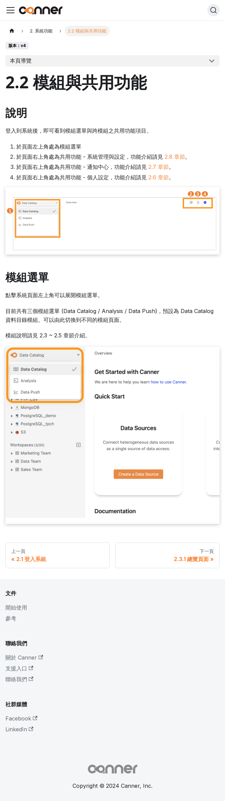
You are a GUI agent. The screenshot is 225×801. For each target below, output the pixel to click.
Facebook (21, 718)
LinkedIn (19, 729)
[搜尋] (213, 10)
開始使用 (16, 607)
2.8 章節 (175, 156)
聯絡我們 (19, 679)
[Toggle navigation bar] (10, 10)
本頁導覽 (21, 60)
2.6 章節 (158, 177)
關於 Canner (24, 657)
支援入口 (19, 668)
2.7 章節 (158, 166)
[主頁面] (11, 31)
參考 (10, 618)
